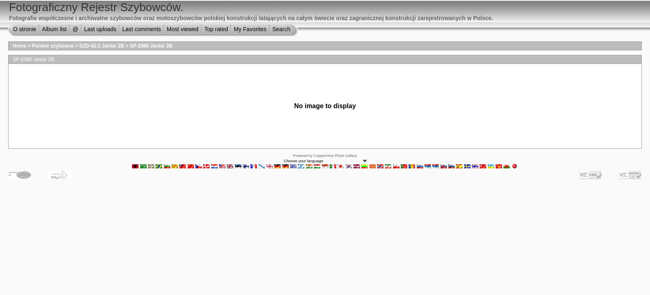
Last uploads (100, 29)
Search (281, 29)
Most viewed (183, 29)
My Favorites (250, 29)
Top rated (216, 29)
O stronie (24, 29)
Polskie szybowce (53, 46)
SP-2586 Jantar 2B (151, 46)
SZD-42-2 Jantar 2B (101, 46)
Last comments (141, 29)
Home (19, 46)
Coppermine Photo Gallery (335, 156)
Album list (54, 29)
